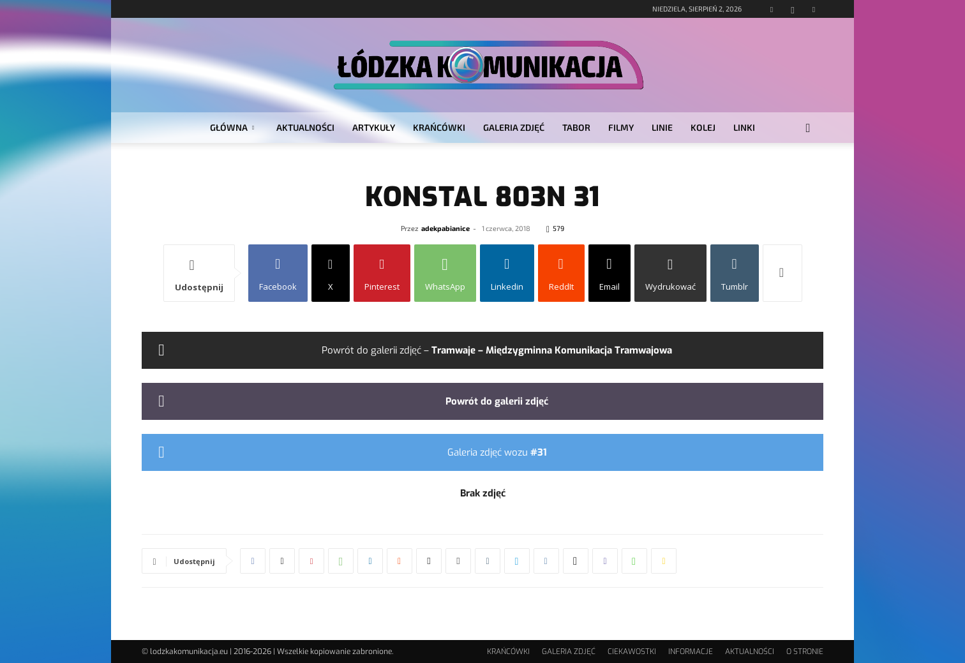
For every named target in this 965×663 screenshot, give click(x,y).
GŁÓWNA (232, 127)
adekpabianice (445, 228)
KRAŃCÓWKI (439, 127)
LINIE (662, 127)
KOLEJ (703, 127)
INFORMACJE (690, 651)
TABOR (576, 127)
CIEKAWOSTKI (632, 651)
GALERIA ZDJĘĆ (513, 127)
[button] (808, 129)
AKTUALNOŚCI (305, 127)
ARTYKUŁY (373, 127)
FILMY (621, 127)
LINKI (744, 127)
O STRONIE (804, 651)
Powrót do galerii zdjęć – (497, 350)
